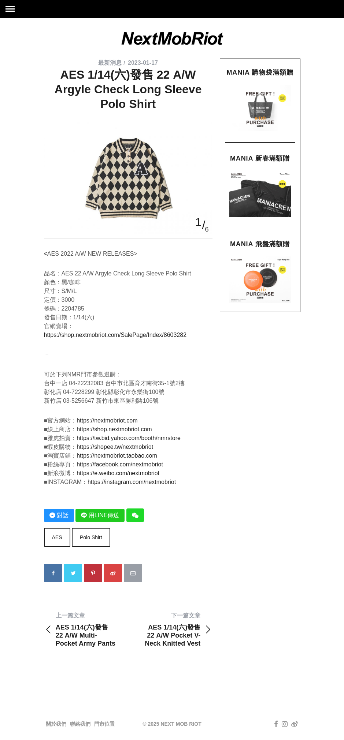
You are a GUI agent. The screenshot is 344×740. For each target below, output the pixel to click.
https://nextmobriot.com (107, 420)
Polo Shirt (91, 537)
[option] (128, 122)
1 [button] (198, 222)
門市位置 (104, 724)
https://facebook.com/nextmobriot (120, 464)
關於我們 (56, 724)
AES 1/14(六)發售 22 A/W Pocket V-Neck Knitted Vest (170, 629)
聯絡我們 (80, 724)
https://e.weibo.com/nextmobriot (118, 473)
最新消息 (110, 63)
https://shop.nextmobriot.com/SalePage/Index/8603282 (115, 335)
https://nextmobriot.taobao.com (117, 455)
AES (57, 537)
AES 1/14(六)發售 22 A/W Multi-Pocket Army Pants (86, 629)
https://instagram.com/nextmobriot (132, 482)
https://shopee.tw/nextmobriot (115, 447)
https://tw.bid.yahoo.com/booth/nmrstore (129, 438)
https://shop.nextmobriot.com (114, 429)
